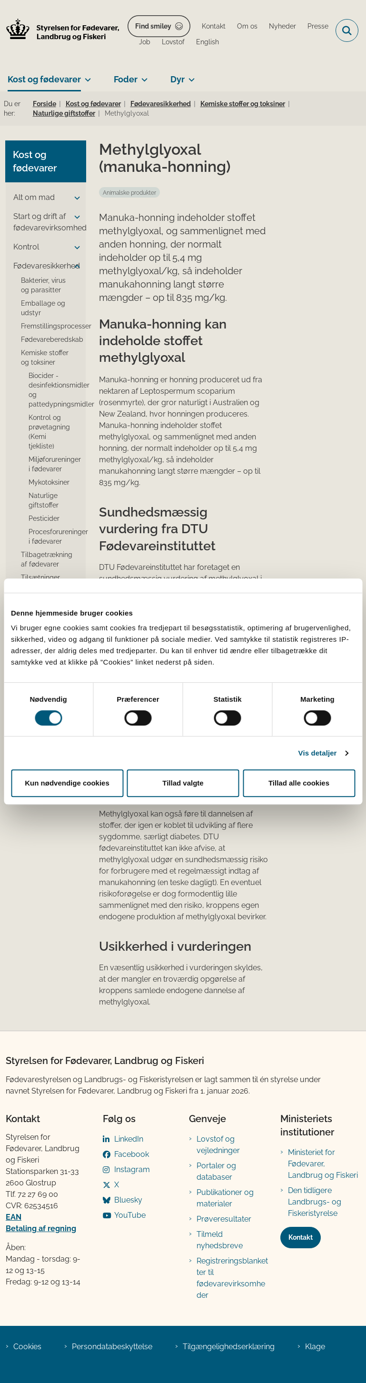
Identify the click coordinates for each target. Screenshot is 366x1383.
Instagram (132, 1169)
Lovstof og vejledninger (218, 1144)
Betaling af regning (41, 1228)
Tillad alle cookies (298, 783)
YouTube (130, 1215)
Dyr (177, 79)
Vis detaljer (317, 753)
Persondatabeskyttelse (112, 1346)
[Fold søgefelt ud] (347, 30)
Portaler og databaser (216, 1171)
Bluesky (128, 1199)
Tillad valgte (182, 783)
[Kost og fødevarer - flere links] (86, 75)
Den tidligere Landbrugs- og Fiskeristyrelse (314, 1202)
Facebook (131, 1154)
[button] (74, 198)
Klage (315, 1346)
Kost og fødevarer (44, 79)
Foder (126, 79)
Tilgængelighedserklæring (229, 1346)
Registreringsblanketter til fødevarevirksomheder (232, 1278)
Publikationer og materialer (225, 1198)
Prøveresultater (224, 1219)
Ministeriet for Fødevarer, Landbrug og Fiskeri (323, 1164)
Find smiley (153, 26)
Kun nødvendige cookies (67, 783)
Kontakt (300, 1237)
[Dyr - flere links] (190, 75)
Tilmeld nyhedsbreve (220, 1240)
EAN (13, 1217)
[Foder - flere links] (143, 75)
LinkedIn (128, 1139)
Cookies (27, 1346)
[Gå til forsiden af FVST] (60, 31)
